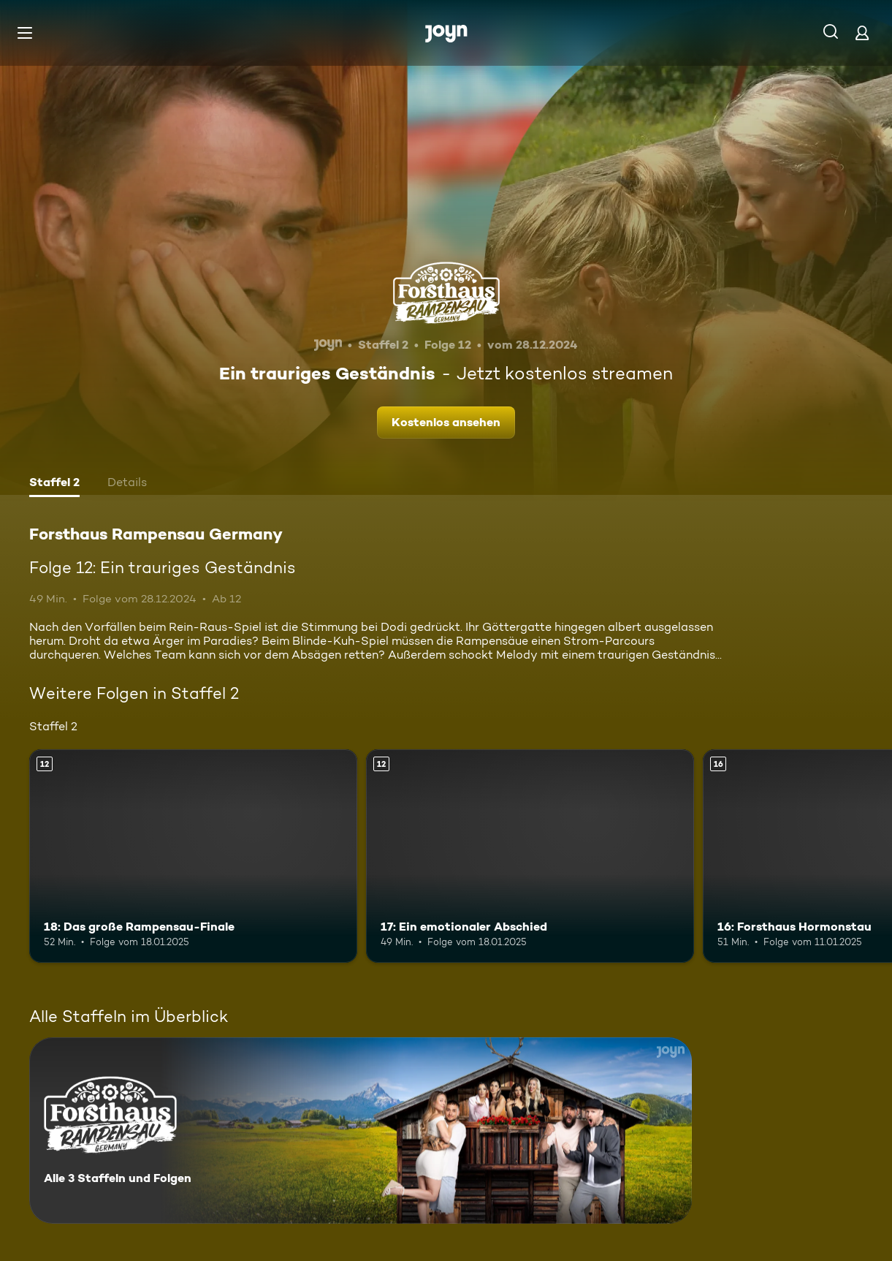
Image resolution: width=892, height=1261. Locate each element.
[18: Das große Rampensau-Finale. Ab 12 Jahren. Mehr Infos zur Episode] (193, 856)
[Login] (862, 32)
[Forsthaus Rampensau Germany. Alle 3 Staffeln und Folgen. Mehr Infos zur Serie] (360, 1130)
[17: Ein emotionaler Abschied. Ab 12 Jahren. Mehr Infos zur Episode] (530, 856)
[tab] (54, 484)
